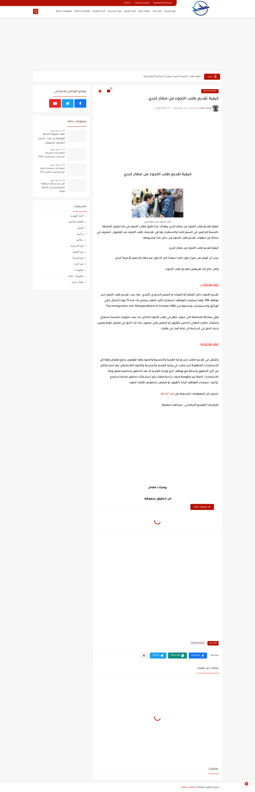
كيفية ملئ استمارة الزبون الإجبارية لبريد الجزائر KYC (52, 170)
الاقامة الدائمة (209, 91)
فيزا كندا (156, 11)
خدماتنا (127, 3)
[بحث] (35, 11)
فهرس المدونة (142, 3)
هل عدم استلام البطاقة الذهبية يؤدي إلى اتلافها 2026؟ (53, 188)
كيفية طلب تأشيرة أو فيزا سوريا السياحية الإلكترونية (172, 76)
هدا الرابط (167, 394)
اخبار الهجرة (77, 215)
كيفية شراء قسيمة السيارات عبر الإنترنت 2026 (51, 155)
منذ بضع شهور (56, 130)
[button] (198, 656)
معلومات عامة (64, 11)
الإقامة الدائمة (82, 11)
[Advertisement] (127, 45)
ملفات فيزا (144, 11)
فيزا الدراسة (114, 11)
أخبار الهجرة (99, 11)
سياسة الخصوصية (163, 3)
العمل (80, 227)
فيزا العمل (130, 11)
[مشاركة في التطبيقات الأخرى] (144, 656)
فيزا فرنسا (170, 11)
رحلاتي (80, 239)
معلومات (79, 269)
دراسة (80, 233)
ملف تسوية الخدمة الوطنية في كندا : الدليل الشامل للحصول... (51, 138)
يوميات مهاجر (187, 787)
